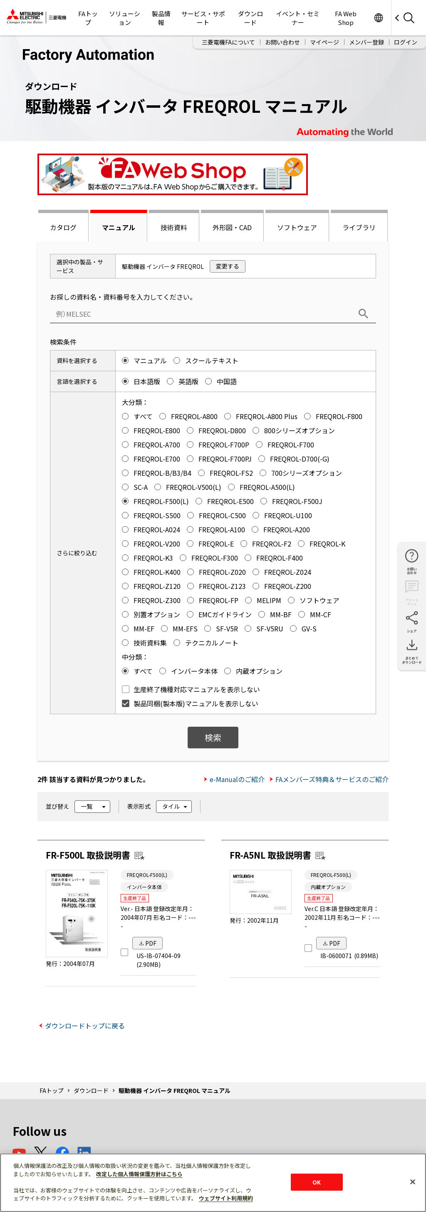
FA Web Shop (346, 18)
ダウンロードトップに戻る (85, 1026)
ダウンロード (250, 18)
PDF (150, 943)
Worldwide (378, 17)
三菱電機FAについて (228, 42)
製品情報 (161, 18)
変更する (227, 266)
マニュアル (118, 227)
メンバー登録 (366, 42)
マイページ (324, 42)
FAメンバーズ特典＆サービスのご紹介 (332, 779)
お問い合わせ (282, 42)
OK (316, 1182)
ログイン (405, 42)
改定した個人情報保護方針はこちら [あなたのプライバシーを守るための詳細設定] (139, 1174)
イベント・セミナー (298, 18)
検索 (213, 737)
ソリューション (124, 18)
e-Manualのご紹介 (237, 779)
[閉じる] (413, 1181)
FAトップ (88, 18)
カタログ (63, 227)
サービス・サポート (203, 18)
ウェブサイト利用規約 (226, 1198)
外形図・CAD (232, 227)
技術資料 (174, 227)
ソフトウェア (297, 227)
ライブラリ (359, 227)
